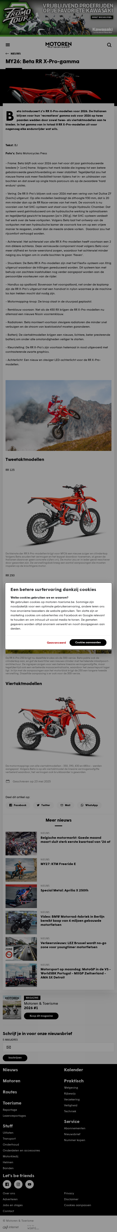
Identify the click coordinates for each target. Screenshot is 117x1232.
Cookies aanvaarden (88, 642)
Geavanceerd (56, 642)
